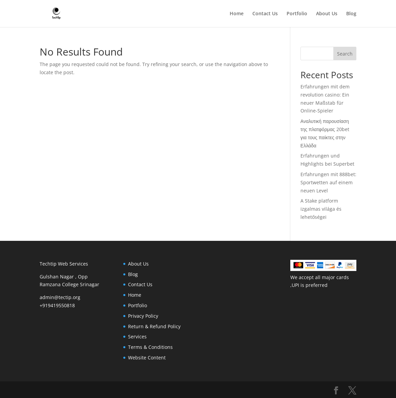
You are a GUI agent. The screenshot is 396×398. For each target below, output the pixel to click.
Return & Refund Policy (154, 326)
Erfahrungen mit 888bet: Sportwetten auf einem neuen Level (328, 182)
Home (237, 14)
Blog (351, 14)
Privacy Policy (143, 316)
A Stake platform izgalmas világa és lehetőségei (320, 208)
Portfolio (297, 14)
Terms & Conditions (150, 347)
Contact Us (265, 14)
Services (137, 336)
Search (345, 53)
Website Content (147, 357)
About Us (326, 14)
